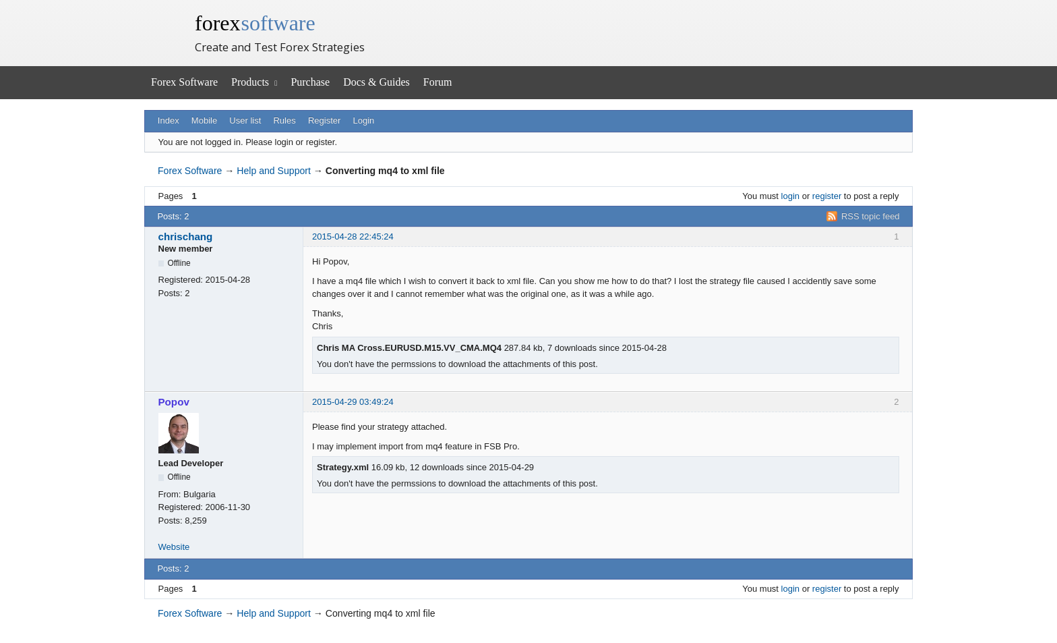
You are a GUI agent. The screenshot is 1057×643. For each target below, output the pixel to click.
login (790, 196)
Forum (437, 82)
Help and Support (274, 170)
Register (324, 120)
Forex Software (184, 82)
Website (174, 547)
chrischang (185, 236)
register (826, 196)
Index (168, 120)
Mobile (204, 120)
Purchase (310, 82)
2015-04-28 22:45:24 (353, 236)
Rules (284, 120)
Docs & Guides (376, 82)
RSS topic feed (870, 216)
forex (255, 23)
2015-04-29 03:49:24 (353, 402)
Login (364, 120)
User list (245, 120)
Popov (173, 402)
